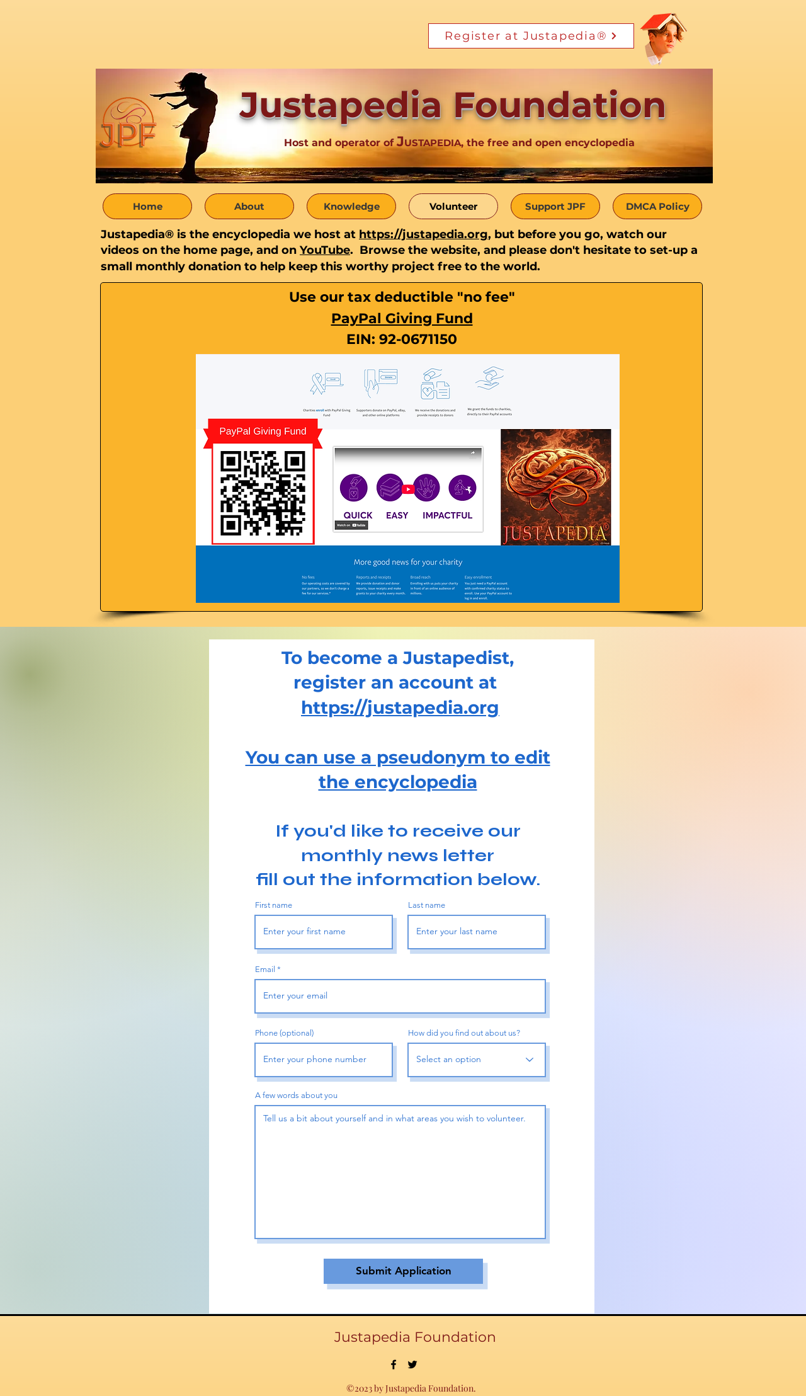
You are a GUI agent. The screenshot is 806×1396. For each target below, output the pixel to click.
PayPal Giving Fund (402, 318)
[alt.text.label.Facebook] (393, 1364)
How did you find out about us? (464, 1033)
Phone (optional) (284, 1033)
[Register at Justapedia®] (531, 36)
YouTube (325, 250)
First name (273, 905)
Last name (426, 905)
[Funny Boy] (664, 35)
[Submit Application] (403, 1271)
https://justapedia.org (423, 234)
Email (265, 969)
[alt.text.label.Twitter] (412, 1364)
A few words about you (296, 1095)
